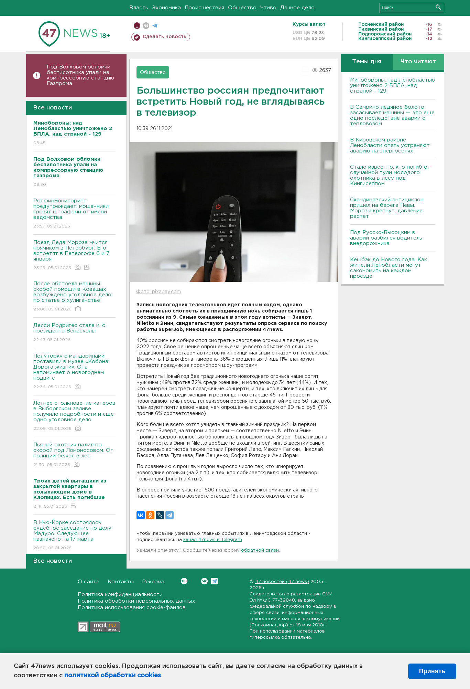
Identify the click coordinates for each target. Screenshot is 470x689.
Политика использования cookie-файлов (132, 607)
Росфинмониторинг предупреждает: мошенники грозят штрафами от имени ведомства (74, 214)
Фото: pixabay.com (158, 292)
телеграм (155, 25)
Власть (138, 8)
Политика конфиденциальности (120, 594)
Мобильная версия (137, 25)
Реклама (153, 582)
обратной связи (260, 550)
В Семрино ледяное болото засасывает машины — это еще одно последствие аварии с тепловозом (392, 115)
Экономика (166, 8)
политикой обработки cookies (112, 675)
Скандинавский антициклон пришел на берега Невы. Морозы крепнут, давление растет (387, 208)
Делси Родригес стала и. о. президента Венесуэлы (74, 333)
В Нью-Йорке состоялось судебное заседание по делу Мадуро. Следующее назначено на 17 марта (74, 535)
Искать (438, 7)
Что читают (418, 61)
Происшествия (204, 8)
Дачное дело (297, 8)
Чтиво (268, 8)
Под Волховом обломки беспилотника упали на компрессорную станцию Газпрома (80, 75)
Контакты (121, 582)
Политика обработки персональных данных (136, 601)
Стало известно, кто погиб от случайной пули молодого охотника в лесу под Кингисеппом (390, 175)
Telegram (214, 581)
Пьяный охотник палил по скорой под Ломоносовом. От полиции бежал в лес (74, 455)
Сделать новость (164, 37)
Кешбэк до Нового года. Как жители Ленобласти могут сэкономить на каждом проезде (388, 267)
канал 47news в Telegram (212, 540)
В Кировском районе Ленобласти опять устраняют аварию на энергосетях (390, 145)
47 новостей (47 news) (282, 582)
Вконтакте (184, 581)
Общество (242, 8)
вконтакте (146, 25)
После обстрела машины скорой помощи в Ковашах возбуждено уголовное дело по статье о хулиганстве (74, 297)
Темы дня (366, 61)
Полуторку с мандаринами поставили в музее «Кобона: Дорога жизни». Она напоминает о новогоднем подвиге (74, 372)
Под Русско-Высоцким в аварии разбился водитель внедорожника (386, 238)
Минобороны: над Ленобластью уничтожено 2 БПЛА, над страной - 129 (392, 85)
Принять (432, 671)
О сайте (88, 582)
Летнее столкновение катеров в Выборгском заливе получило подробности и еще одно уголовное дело (74, 416)
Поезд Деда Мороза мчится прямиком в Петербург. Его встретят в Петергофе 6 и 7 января (74, 255)
